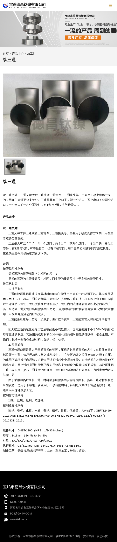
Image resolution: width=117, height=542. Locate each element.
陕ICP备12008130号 (68, 536)
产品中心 (18, 53)
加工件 (31, 53)
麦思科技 (102, 536)
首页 (6, 53)
